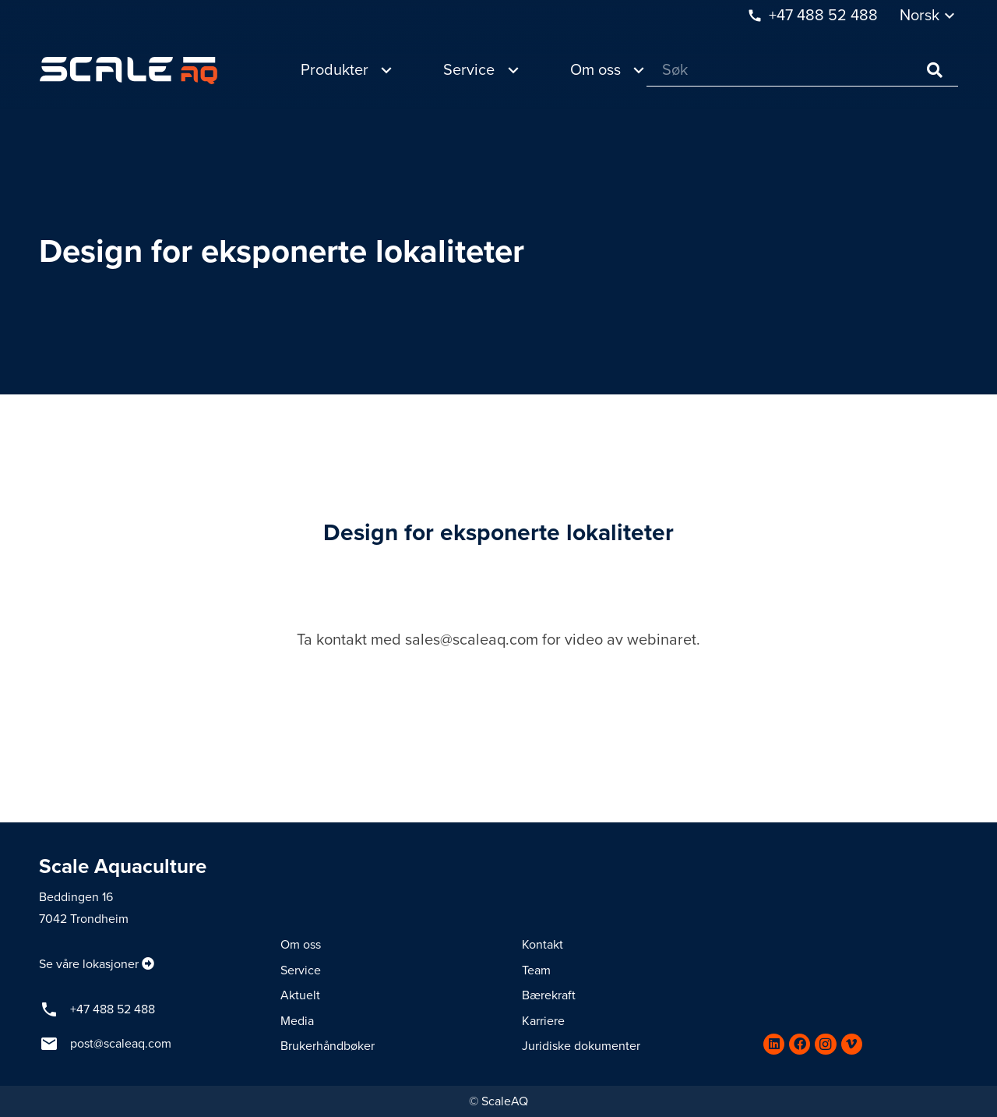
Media (297, 1021)
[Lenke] (128, 70)
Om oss (300, 945)
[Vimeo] (851, 1044)
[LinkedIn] (773, 1044)
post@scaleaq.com (120, 1044)
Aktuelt (300, 995)
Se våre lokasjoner (89, 964)
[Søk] (802, 71)
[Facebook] (799, 1044)
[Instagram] (825, 1044)
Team (536, 970)
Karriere (543, 1021)
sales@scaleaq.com (471, 640)
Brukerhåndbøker (327, 1046)
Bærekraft (549, 995)
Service (300, 970)
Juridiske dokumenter (581, 1046)
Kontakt (542, 945)
